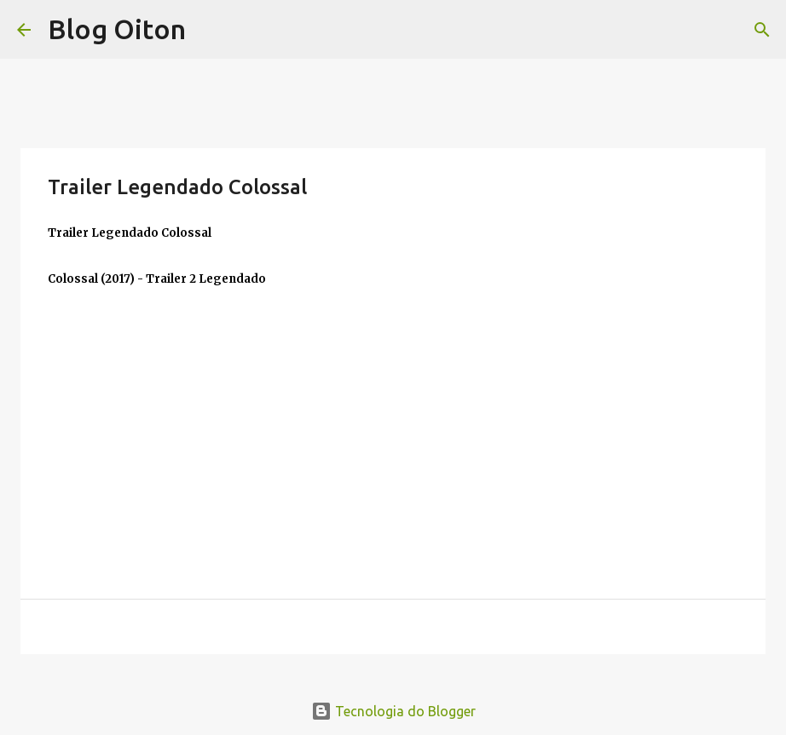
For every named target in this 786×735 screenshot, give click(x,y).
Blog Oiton (117, 29)
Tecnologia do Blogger (393, 711)
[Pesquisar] (762, 29)
